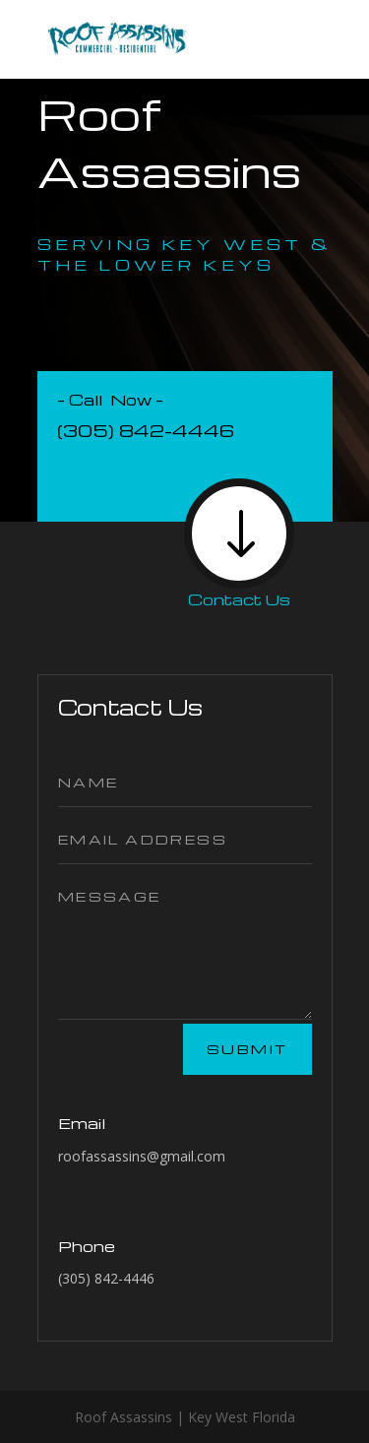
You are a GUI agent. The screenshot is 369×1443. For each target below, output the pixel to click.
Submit (247, 1048)
